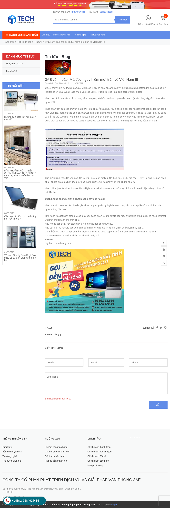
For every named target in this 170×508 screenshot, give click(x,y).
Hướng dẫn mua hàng (56, 447)
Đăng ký (154, 24)
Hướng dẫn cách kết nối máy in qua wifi (20, 118)
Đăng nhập (143, 24)
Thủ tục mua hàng (97, 35)
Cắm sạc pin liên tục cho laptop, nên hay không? (20, 217)
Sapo (114, 504)
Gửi (158, 405)
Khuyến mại (12, 63)
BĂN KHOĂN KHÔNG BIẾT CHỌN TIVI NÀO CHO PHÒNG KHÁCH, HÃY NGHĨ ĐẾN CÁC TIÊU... (20, 174)
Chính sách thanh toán (99, 447)
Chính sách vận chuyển (100, 451)
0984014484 (78, 12)
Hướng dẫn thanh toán (56, 460)
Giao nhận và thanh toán (57, 451)
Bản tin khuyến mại (61, 35)
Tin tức (38, 42)
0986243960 (106, 12)
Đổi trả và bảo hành (55, 456)
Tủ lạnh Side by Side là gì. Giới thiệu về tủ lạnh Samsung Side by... (20, 258)
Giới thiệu (46, 35)
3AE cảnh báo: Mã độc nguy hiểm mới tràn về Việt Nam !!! (91, 79)
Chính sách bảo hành (98, 460)
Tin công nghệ (80, 35)
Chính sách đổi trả (97, 456)
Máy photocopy (95, 465)
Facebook (135, 437)
